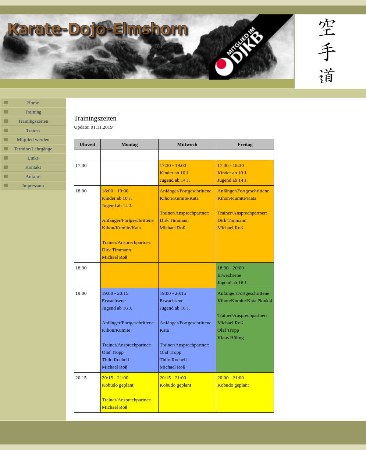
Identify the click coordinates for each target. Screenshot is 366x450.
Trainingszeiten (33, 121)
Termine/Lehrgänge (33, 148)
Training (33, 112)
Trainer (33, 130)
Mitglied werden (33, 139)
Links (33, 158)
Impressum (33, 185)
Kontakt (33, 167)
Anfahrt (32, 176)
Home (33, 102)
